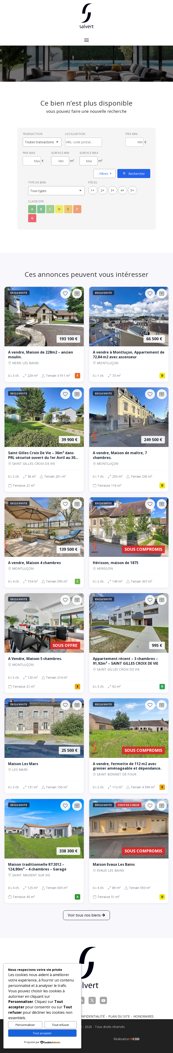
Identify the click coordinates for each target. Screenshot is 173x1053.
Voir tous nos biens (84, 915)
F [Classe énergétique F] (77, 209)
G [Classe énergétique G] (32, 218)
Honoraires (143, 1016)
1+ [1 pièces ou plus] (93, 190)
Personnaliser (25, 1025)
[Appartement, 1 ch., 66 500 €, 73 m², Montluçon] (128, 334)
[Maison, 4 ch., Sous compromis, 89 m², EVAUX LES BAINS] (128, 851)
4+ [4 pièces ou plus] (122, 190)
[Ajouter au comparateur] (77, 294)
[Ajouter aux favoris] (65, 294)
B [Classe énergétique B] (41, 209)
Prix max (29, 153)
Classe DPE (36, 201)
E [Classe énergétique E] (68, 209)
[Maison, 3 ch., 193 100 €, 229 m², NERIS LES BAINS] (44, 334)
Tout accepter (42, 1033)
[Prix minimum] (134, 142)
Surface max (89, 153)
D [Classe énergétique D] (59, 209)
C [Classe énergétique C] (50, 209)
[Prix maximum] (32, 160)
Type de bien (37, 182)
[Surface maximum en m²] (89, 160)
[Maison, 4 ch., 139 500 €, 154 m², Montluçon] (44, 542)
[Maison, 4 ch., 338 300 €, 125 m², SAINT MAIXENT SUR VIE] (44, 851)
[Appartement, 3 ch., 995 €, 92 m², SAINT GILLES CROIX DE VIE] (128, 643)
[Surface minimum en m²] (60, 160)
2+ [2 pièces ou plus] (103, 190)
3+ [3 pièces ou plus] (112, 190)
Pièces (92, 182)
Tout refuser (60, 1025)
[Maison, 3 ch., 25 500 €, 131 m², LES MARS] (44, 746)
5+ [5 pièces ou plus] (132, 190)
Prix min (131, 134)
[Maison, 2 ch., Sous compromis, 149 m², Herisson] (128, 542)
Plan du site (119, 1016)
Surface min (60, 153)
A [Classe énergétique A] (32, 209)
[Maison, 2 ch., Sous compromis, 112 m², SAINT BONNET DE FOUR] (128, 746)
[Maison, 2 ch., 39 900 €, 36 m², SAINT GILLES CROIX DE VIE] (44, 439)
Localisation (75, 134)
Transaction (33, 134)
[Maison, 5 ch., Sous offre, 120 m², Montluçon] (44, 643)
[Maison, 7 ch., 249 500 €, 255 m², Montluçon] (128, 439)
